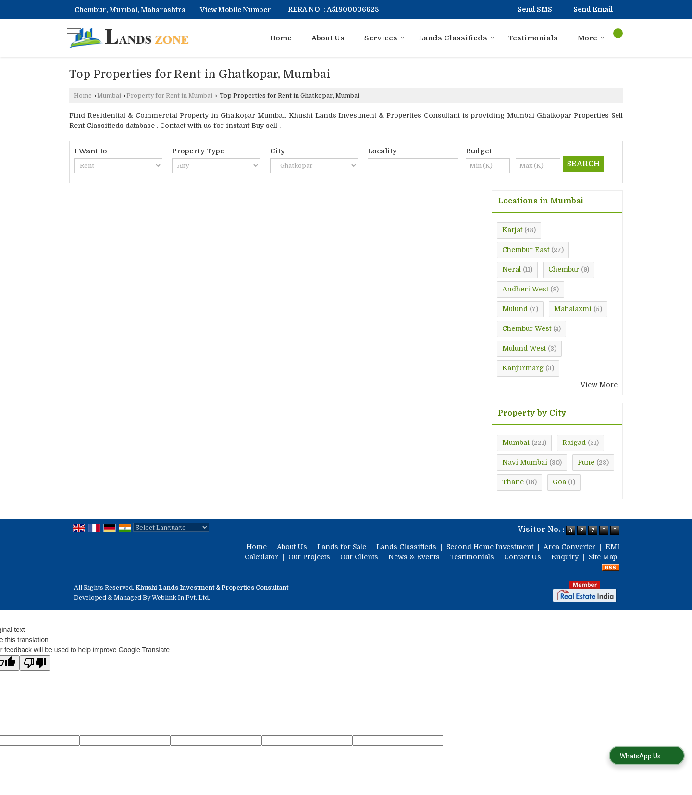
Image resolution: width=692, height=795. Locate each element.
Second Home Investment (489, 547)
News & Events (414, 557)
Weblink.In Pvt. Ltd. (181, 597)
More (591, 38)
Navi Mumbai (524, 462)
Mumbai (109, 95)
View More (599, 385)
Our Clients (359, 557)
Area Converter (569, 547)
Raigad (574, 442)
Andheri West (525, 289)
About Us (328, 38)
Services (384, 38)
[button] (235, 9)
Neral (511, 269)
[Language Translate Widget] (171, 527)
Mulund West (524, 348)
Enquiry (565, 557)
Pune (586, 462)
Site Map (603, 557)
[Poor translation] (35, 663)
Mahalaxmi (573, 309)
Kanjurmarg (523, 368)
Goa (559, 482)
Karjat (512, 230)
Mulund (515, 309)
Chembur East (525, 249)
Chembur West (526, 328)
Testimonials (533, 38)
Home (281, 38)
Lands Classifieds (456, 38)
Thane (513, 482)
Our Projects (309, 557)
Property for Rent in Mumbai (169, 95)
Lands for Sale (341, 547)
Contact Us (522, 557)
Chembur (563, 269)
